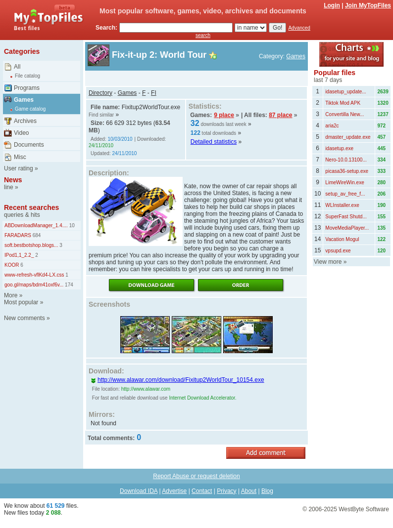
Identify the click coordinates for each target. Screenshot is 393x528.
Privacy (226, 490)
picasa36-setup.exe (346, 171)
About (248, 490)
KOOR (11, 265)
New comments (24, 318)
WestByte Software (364, 509)
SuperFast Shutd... (345, 216)
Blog (267, 490)
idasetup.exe (339, 148)
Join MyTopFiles (368, 5)
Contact (202, 490)
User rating (18, 168)
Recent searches (31, 207)
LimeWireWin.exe (344, 182)
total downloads (219, 133)
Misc (20, 157)
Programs (27, 87)
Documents (29, 144)
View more (328, 261)
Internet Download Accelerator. (202, 398)
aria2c (332, 125)
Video (21, 132)
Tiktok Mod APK (342, 103)
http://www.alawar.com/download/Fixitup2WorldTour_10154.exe (177, 379)
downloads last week (223, 124)
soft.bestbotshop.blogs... (31, 245)
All (17, 66)
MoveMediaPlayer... (347, 228)
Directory (100, 92)
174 (68, 284)
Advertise (174, 490)
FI (153, 92)
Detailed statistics (214, 141)
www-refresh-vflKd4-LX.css (34, 275)
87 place (280, 115)
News (13, 180)
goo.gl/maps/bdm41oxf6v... (33, 284)
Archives (25, 121)
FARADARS (17, 235)
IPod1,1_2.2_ (19, 255)
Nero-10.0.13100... (345, 159)
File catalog (27, 76)
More (10, 295)
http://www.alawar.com (145, 389)
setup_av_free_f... (345, 194)
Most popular (21, 302)
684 (36, 235)
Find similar (101, 115)
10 (71, 225)
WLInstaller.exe (342, 205)
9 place (224, 115)
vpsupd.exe (337, 250)
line (8, 187)
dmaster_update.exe (347, 137)
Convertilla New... (344, 114)
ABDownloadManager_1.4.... (36, 225)
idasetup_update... (345, 91)
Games (24, 99)
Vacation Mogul (342, 239)
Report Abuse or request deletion (196, 476)
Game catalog (30, 109)
